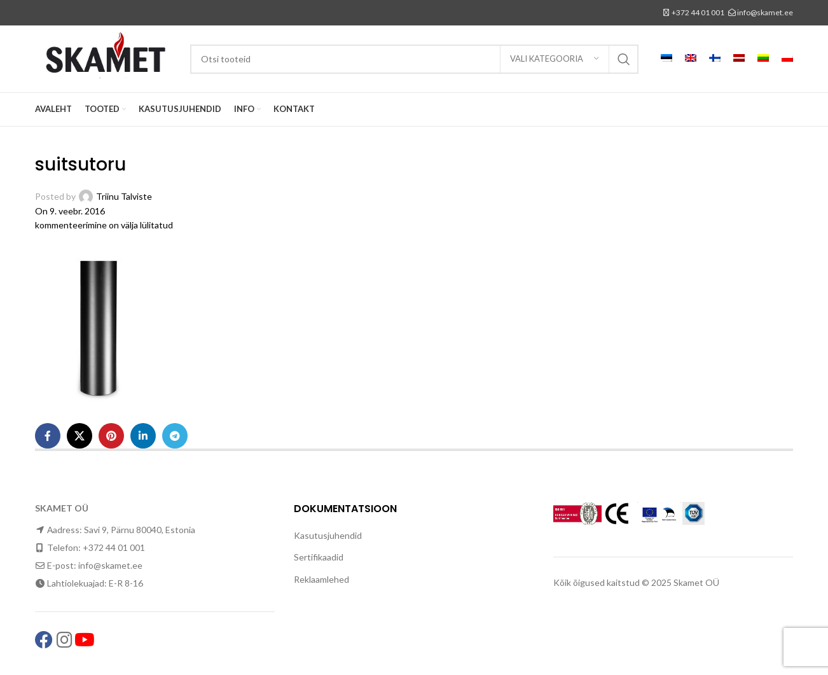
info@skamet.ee (765, 12)
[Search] (414, 59)
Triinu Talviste (124, 196)
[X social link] (79, 436)
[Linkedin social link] (143, 436)
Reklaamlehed (321, 579)
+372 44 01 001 (698, 12)
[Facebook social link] (47, 436)
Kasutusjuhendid (328, 535)
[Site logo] (106, 57)
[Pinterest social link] (111, 436)
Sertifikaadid (318, 557)
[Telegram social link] (175, 436)
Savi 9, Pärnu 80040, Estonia (139, 529)
